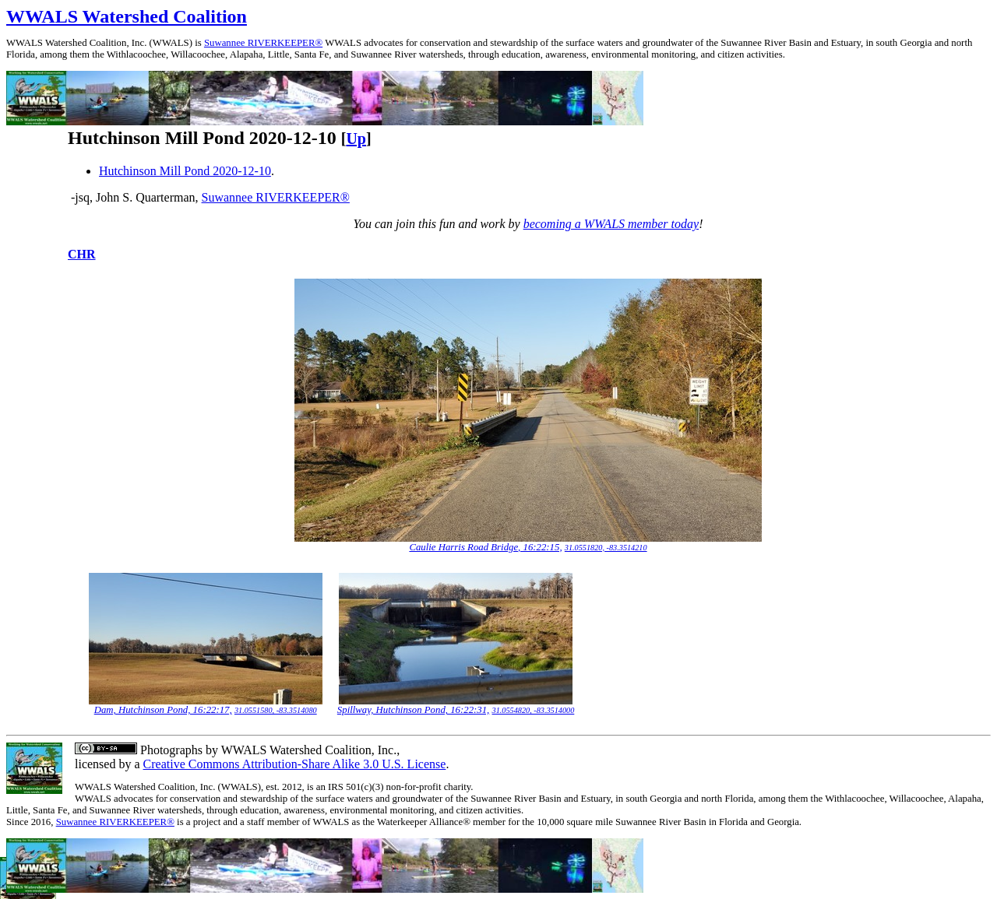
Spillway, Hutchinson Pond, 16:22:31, (413, 709)
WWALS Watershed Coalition (126, 16)
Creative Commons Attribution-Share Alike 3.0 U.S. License (294, 764)
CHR (82, 254)
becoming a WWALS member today (611, 223)
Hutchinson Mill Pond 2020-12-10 (185, 170)
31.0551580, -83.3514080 (275, 710)
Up (356, 138)
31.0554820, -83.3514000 (533, 710)
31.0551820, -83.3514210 (606, 547)
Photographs (170, 750)
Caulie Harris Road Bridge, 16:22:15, (485, 547)
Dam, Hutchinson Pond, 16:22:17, (163, 709)
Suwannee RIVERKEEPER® (263, 42)
